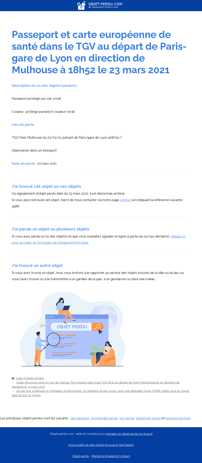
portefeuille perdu (104, 418)
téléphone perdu (148, 418)
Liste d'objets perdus (30, 378)
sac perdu (126, 418)
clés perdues (79, 418)
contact (126, 200)
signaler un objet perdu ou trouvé (129, 434)
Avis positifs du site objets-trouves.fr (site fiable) (101, 445)
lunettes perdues (178, 418)
